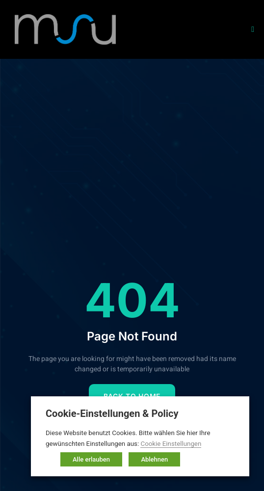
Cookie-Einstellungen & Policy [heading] (112, 413)
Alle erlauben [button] (91, 459)
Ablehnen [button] (154, 459)
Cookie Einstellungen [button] (170, 443)
